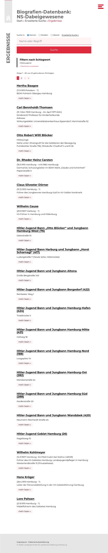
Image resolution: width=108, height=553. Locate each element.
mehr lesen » (25, 98)
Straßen (43, 35)
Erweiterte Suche (35, 20)
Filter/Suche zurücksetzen (30, 66)
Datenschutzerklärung (38, 542)
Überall (55, 35)
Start (20, 20)
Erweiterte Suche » (70, 35)
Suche (54, 49)
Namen (31, 35)
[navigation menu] (101, 6)
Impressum (22, 542)
